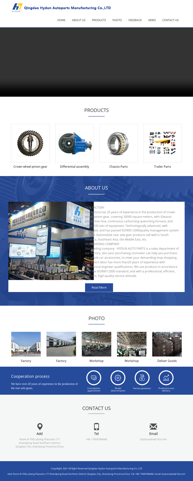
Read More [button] (99, 287)
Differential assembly (74, 167)
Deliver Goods (167, 361)
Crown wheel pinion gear (30, 167)
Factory (26, 361)
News (152, 20)
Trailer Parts (162, 167)
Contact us (170, 20)
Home (61, 20)
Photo (117, 20)
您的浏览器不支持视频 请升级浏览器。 (96, 48)
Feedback (135, 20)
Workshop (96, 361)
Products (99, 20)
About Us (78, 20)
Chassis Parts (118, 167)
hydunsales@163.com (153, 439)
